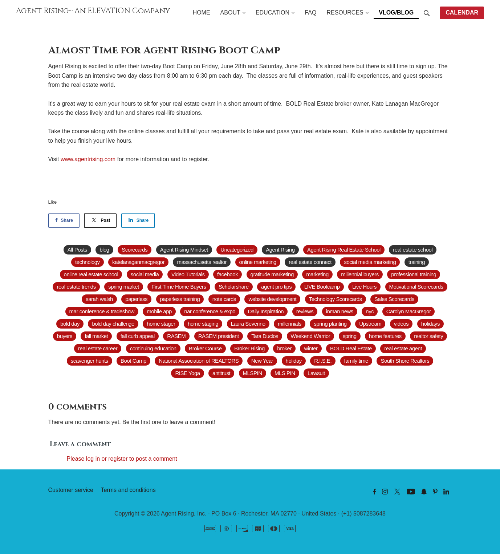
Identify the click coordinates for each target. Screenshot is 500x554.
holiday (294, 361)
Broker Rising (249, 348)
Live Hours (364, 287)
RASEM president (218, 336)
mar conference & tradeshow (101, 311)
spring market (123, 287)
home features (385, 336)
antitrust (221, 373)
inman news (339, 311)
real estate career (97, 348)
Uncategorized (236, 250)
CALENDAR (462, 12)
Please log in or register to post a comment (122, 459)
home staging (203, 324)
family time (356, 361)
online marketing (257, 262)
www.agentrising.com (88, 159)
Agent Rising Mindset (184, 250)
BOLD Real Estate (351, 348)
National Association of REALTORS (199, 361)
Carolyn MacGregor (408, 311)
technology (87, 262)
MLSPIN (252, 373)
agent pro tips (276, 287)
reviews (305, 311)
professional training (413, 274)
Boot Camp (133, 361)
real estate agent (403, 348)
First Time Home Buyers (178, 287)
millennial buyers (360, 274)
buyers (64, 336)
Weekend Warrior (310, 336)
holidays (430, 324)
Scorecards (134, 250)
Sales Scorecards (394, 299)
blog (104, 250)
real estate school (412, 250)
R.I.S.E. (323, 361)
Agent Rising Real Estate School (344, 250)
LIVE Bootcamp (322, 287)
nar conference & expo (209, 311)
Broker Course (205, 348)
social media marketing (370, 262)
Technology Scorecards (335, 299)
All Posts (77, 250)
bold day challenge (113, 324)
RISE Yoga (187, 373)
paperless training (180, 299)
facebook (227, 274)
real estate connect (310, 262)
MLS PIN (285, 373)
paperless (136, 299)
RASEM (176, 336)
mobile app (159, 311)
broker (284, 348)
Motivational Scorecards (416, 287)
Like (52, 202)
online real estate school (91, 274)
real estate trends (76, 287)
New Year (262, 361)
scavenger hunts (89, 361)
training (416, 262)
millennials (289, 324)
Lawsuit (316, 373)
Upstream (370, 324)
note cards (224, 299)
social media (145, 274)
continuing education (153, 348)
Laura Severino (248, 324)
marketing (317, 274)
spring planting (330, 324)
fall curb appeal (138, 336)
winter (310, 348)
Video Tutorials (188, 274)
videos (401, 324)
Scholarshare (234, 287)
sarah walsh (99, 299)
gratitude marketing (272, 274)
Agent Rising (280, 250)
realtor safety (428, 336)
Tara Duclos (264, 336)
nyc (370, 311)
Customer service (70, 490)
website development (272, 299)
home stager (161, 324)
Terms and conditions (128, 490)
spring (350, 336)
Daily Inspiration (266, 311)
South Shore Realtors (405, 361)
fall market (96, 336)
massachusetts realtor (202, 262)
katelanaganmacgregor (138, 262)
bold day (70, 324)
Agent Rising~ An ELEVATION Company (93, 11)
